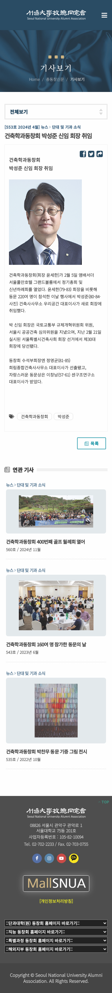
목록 (91, 443)
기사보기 (77, 79)
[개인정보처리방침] (56, 901)
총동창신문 (55, 79)
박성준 (63, 416)
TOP (103, 802)
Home (34, 79)
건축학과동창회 (34, 416)
